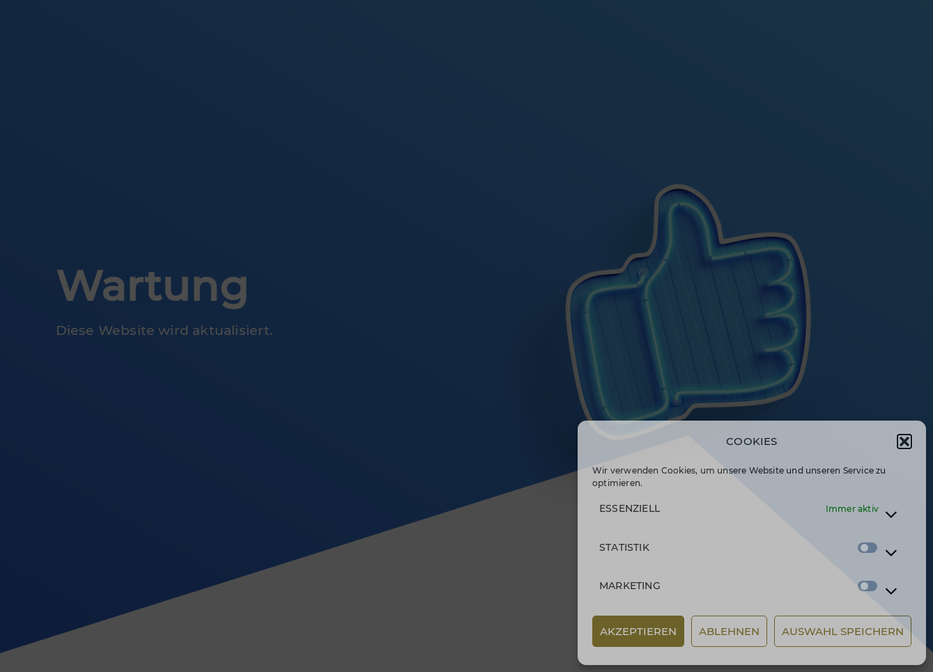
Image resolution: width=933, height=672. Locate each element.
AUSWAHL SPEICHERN (843, 631)
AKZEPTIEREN (638, 631)
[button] (904, 441)
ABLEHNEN (729, 631)
